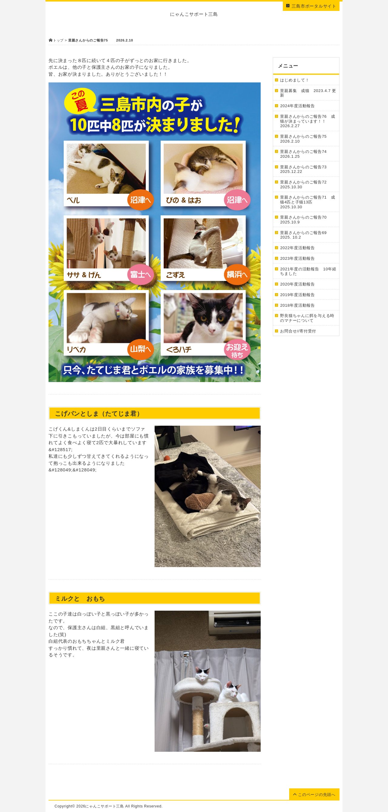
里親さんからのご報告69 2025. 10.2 (305, 235)
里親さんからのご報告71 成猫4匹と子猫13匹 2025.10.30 (307, 202)
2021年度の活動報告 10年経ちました (308, 271)
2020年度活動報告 (299, 284)
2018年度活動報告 (297, 305)
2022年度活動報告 (299, 248)
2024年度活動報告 (299, 106)
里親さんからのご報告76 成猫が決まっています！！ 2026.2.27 (307, 121)
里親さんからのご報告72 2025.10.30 (305, 184)
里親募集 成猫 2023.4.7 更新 (308, 93)
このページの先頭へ (314, 794)
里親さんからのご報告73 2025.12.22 (305, 169)
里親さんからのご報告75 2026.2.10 (308, 139)
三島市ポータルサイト (311, 6)
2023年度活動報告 (299, 258)
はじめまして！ (294, 80)
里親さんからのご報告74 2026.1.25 (305, 154)
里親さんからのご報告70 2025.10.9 (305, 219)
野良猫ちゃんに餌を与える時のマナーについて (307, 318)
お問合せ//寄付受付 (298, 331)
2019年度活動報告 (297, 294)
